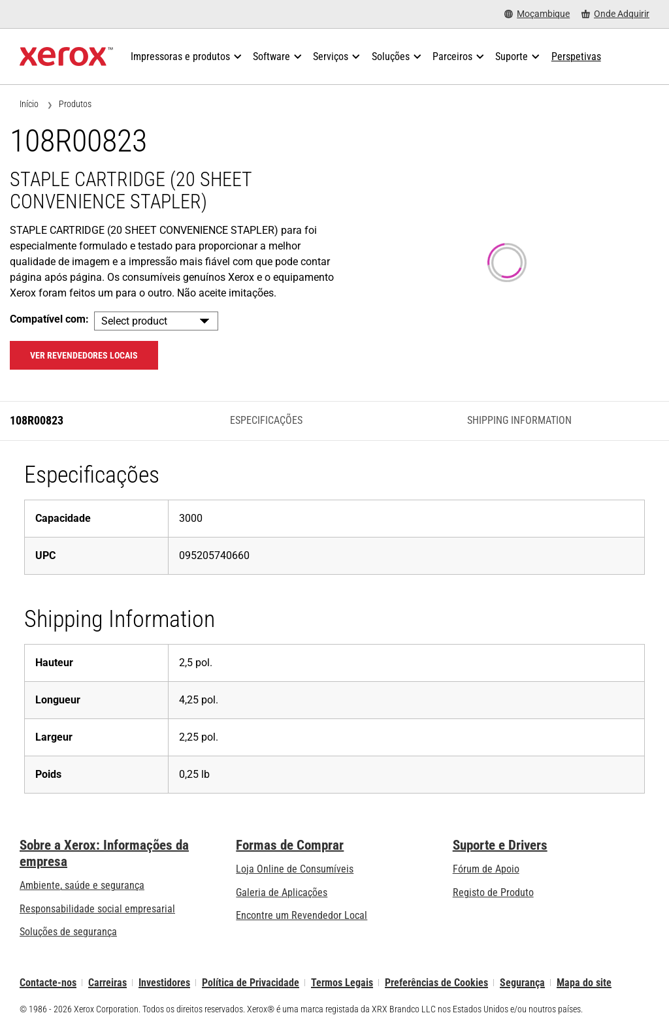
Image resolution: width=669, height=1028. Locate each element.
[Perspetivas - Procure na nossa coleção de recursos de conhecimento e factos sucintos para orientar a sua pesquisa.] (576, 56)
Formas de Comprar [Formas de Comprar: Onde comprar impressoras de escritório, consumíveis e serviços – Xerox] (290, 845)
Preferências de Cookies (436, 982)
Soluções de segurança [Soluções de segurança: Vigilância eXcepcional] (68, 931)
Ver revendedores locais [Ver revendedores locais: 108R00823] (84, 355)
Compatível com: (49, 319)
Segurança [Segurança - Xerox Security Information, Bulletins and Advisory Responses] (522, 982)
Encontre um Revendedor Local (301, 915)
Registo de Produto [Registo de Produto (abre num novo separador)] (493, 892)
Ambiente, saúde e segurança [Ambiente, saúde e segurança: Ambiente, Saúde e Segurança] (82, 885)
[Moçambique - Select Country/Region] (537, 14)
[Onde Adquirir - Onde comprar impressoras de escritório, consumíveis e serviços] (615, 14)
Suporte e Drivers (500, 845)
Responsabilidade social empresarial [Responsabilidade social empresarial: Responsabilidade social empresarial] (97, 909)
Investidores (164, 982)
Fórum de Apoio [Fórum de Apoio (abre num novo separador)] (486, 869)
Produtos (75, 104)
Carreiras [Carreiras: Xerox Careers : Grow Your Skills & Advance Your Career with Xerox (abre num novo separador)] (107, 982)
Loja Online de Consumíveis (294, 869)
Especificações (266, 420)
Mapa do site (584, 982)
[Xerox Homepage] (66, 56)
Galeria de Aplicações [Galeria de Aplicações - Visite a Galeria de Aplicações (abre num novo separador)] (281, 892)
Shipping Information (519, 420)
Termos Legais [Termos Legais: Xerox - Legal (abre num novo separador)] (342, 982)
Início (29, 104)
